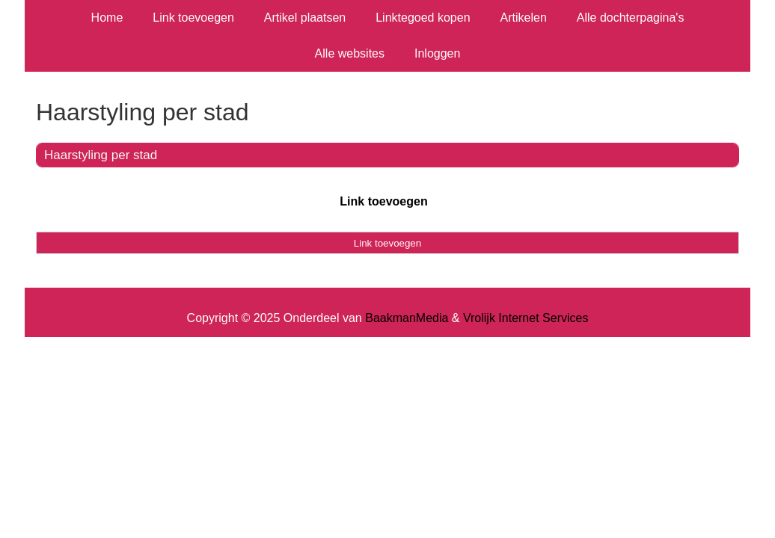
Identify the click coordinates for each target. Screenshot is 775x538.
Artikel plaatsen (305, 17)
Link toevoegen (193, 17)
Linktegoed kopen (423, 17)
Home (107, 17)
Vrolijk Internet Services (525, 318)
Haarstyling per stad (100, 155)
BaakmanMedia (406, 318)
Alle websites (350, 53)
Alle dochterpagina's (630, 17)
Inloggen (437, 53)
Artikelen (523, 17)
